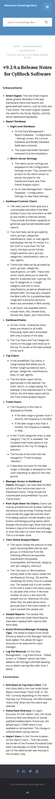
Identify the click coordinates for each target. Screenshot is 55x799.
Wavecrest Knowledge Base (20, 5)
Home (16, 46)
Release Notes (27, 50)
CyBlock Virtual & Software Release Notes (27, 56)
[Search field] (27, 22)
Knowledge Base (32, 46)
